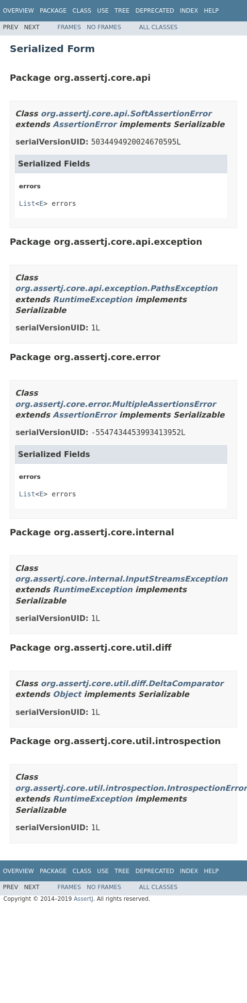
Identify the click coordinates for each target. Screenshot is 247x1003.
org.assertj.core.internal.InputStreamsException (121, 579)
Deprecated (154, 10)
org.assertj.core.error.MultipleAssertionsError (115, 404)
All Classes (158, 27)
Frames (69, 27)
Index (189, 10)
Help (211, 10)
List (27, 203)
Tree (122, 10)
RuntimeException (92, 299)
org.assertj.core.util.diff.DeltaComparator (132, 683)
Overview (18, 10)
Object (67, 694)
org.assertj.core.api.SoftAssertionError (126, 113)
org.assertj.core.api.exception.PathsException (116, 288)
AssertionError (84, 124)
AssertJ (83, 898)
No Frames (104, 27)
